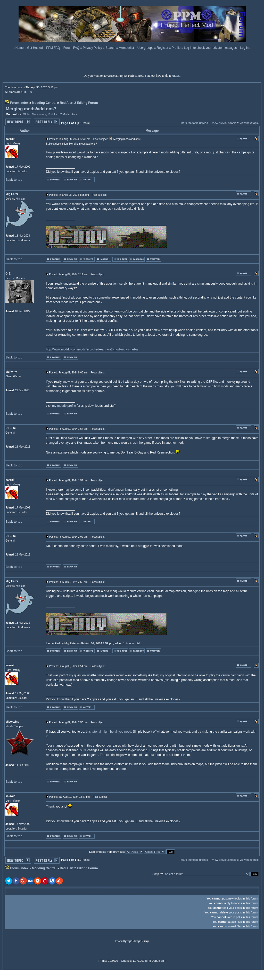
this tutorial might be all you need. (109, 731)
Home (19, 48)
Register (163, 48)
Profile (176, 48)
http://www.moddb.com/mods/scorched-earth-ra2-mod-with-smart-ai (92, 349)
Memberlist (127, 48)
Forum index (19, 103)
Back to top (13, 180)
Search (110, 48)
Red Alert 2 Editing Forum (79, 103)
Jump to (157, 873)
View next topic (249, 122)
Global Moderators (34, 114)
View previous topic (224, 122)
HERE (176, 75)
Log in (244, 48)
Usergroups (145, 48)
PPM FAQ (53, 48)
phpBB (130, 941)
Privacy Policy (93, 48)
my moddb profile (64, 406)
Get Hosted (35, 48)
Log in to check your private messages (210, 48)
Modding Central (44, 103)
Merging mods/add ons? (31, 108)
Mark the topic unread (194, 122)
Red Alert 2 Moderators (62, 114)
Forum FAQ (71, 48)
